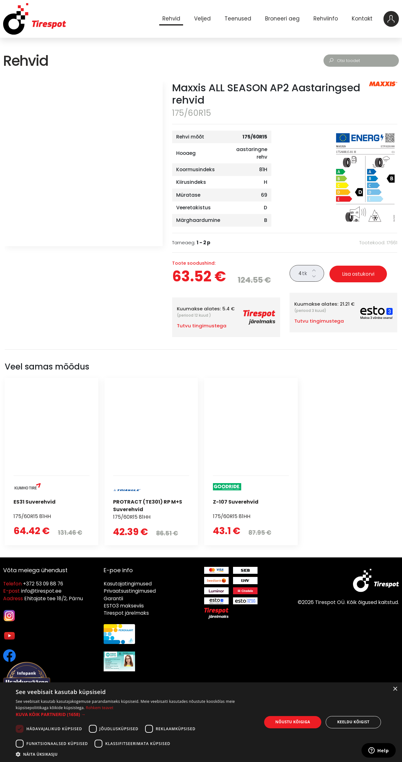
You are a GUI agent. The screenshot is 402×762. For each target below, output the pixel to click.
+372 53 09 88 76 (43, 583)
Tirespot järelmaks (126, 613)
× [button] (395, 689)
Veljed (201, 18)
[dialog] (201, 722)
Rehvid (170, 18)
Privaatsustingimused (130, 591)
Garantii (113, 598)
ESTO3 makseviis (124, 605)
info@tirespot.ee (41, 591)
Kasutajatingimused (128, 583)
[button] (135, 714)
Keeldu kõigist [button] (353, 722)
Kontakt (361, 18)
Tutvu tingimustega (201, 325)
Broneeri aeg (281, 18)
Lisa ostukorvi (358, 274)
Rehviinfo (325, 18)
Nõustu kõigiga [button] (292, 722)
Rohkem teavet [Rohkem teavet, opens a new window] (99, 707)
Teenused (237, 18)
